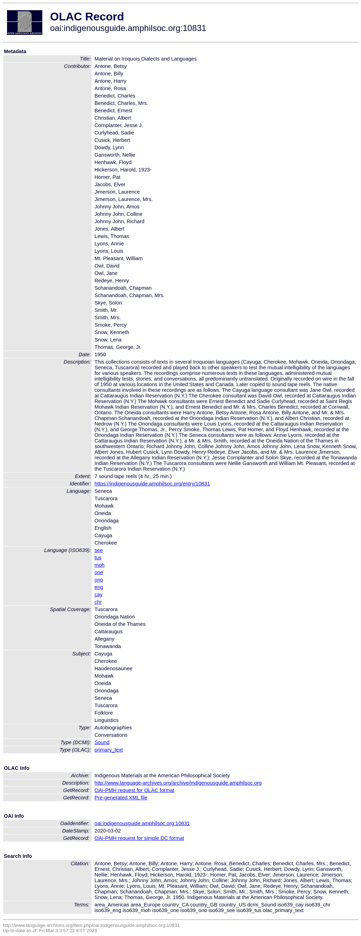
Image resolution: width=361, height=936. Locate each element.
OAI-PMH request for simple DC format (139, 838)
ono (98, 580)
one (98, 572)
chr (98, 602)
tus (98, 557)
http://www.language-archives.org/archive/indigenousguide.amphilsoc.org (178, 783)
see (98, 550)
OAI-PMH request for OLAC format (134, 790)
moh (99, 565)
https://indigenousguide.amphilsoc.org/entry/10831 (152, 483)
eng (98, 587)
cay (98, 594)
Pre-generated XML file (120, 797)
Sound (101, 742)
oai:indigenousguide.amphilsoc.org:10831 (142, 823)
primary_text (108, 750)
